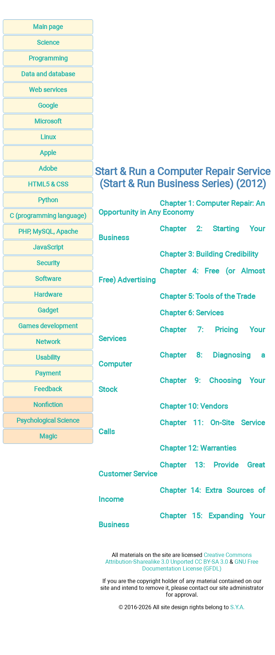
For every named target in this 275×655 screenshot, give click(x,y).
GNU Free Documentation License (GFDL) (200, 565)
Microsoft (48, 121)
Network (48, 341)
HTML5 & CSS (48, 184)
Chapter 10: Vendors (194, 406)
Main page (48, 26)
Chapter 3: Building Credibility (209, 253)
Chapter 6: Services (192, 312)
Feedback (48, 389)
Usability (48, 357)
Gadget (48, 310)
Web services (48, 89)
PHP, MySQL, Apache (48, 231)
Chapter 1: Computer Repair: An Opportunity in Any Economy (181, 208)
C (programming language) (48, 215)
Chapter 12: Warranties (198, 447)
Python (48, 200)
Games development (48, 326)
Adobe (48, 168)
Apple (48, 152)
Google (48, 105)
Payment (48, 373)
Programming (48, 58)
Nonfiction (48, 404)
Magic (48, 436)
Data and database (48, 74)
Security (48, 263)
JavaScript (48, 247)
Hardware (48, 294)
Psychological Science (47, 420)
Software (48, 278)
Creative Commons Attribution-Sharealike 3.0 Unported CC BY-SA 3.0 (178, 558)
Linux (48, 137)
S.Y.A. (237, 607)
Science (48, 42)
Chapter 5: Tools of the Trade (207, 296)
